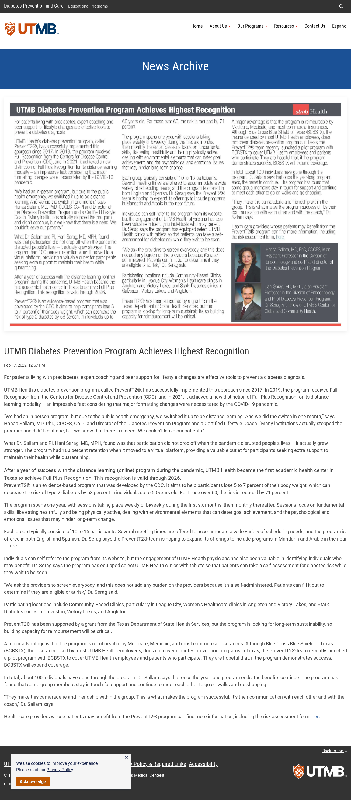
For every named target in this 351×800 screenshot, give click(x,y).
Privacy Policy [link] (60, 769)
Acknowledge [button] (33, 781)
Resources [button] (285, 26)
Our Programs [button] (252, 26)
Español (339, 26)
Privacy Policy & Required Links (151, 764)
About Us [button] (220, 26)
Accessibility (203, 764)
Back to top (334, 750)
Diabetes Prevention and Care (34, 6)
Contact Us (314, 26)
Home (197, 26)
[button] (126, 757)
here (316, 716)
